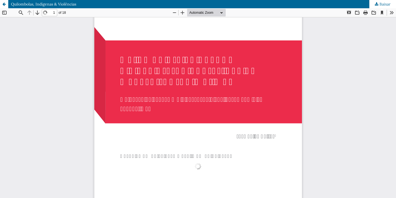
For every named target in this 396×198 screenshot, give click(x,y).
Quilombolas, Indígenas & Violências (43, 4)
